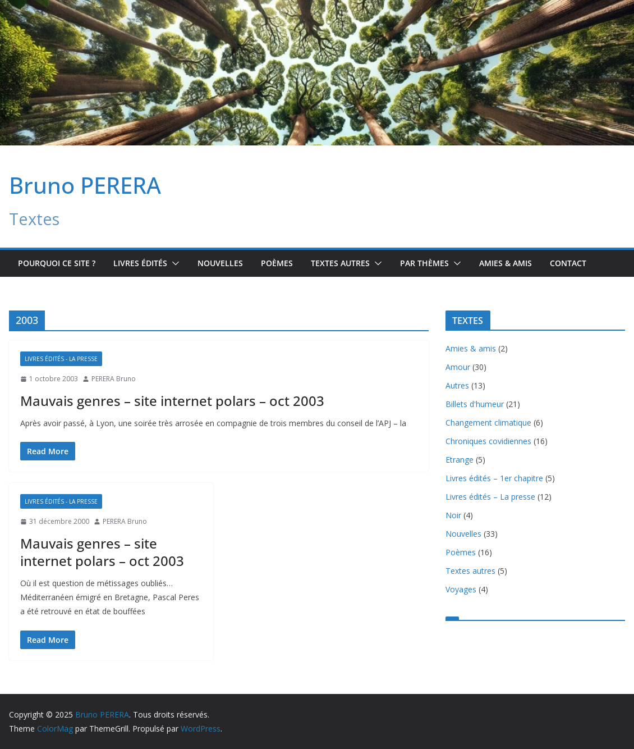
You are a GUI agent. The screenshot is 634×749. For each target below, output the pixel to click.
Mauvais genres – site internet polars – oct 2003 (172, 400)
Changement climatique (488, 422)
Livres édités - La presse (61, 359)
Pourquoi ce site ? (56, 263)
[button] (173, 263)
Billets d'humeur (474, 404)
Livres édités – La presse (490, 496)
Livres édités (140, 263)
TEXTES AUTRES (340, 263)
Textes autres (470, 570)
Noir (453, 515)
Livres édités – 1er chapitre (494, 478)
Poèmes (277, 263)
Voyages (460, 589)
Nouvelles (220, 263)
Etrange (459, 459)
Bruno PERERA (85, 185)
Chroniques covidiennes (488, 441)
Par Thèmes (424, 263)
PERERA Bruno (113, 378)
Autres (457, 385)
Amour (457, 367)
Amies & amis (505, 263)
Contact (568, 263)
